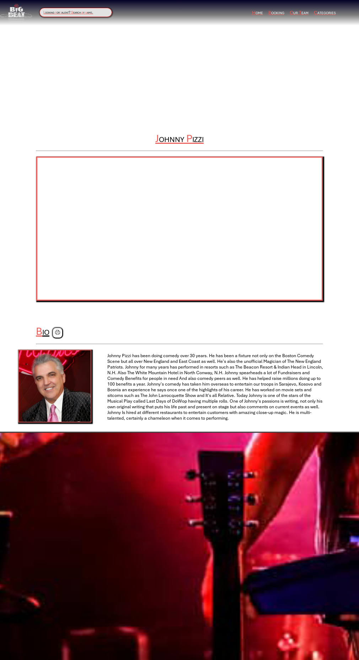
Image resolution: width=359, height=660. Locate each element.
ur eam (299, 13)
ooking (276, 13)
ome (257, 13)
